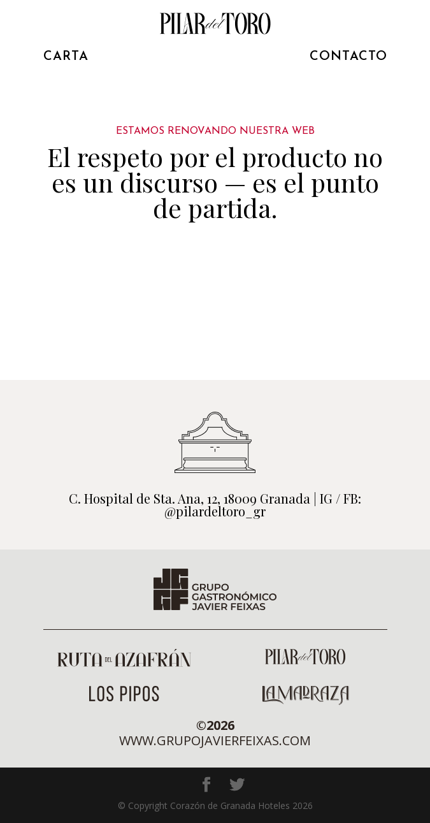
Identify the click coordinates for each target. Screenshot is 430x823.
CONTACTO (348, 57)
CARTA (66, 57)
